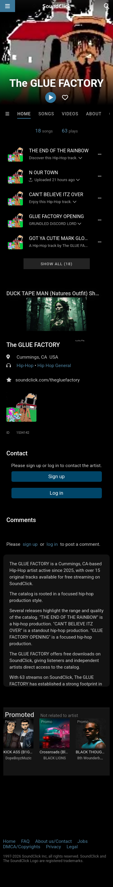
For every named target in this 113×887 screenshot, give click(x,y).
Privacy (53, 846)
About (94, 114)
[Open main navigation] (7, 6)
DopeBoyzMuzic (18, 758)
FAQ (25, 841)
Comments (21, 520)
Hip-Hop (25, 365)
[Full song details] (100, 154)
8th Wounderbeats (92, 758)
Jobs (82, 841)
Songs (46, 114)
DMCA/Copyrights (21, 846)
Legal (72, 846)
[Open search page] (107, 6)
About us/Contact (53, 841)
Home (24, 114)
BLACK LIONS (54, 758)
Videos (70, 114)
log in (52, 544)
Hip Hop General (54, 365)
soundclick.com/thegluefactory (47, 380)
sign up (30, 544)
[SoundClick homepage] (56, 6)
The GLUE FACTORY (33, 344)
